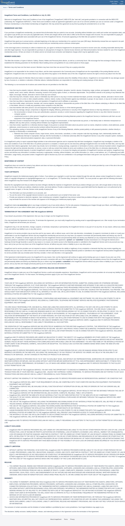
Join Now (114, 3)
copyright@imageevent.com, (36, 178)
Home (5, 7)
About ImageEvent (56, 519)
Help (121, 1)
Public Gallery (114, 1)
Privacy (72, 519)
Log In (121, 3)
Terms (66, 519)
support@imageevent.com (95, 220)
